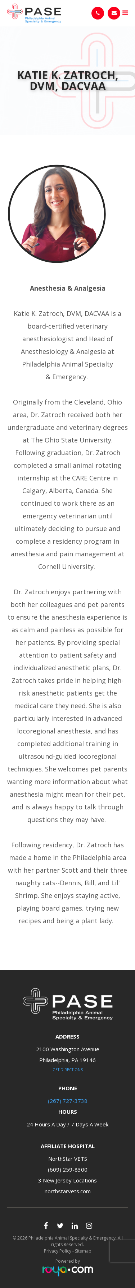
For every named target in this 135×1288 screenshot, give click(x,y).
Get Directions (68, 1069)
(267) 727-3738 (67, 1100)
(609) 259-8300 (67, 1169)
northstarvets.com (68, 1191)
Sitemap (83, 1251)
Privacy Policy (57, 1251)
